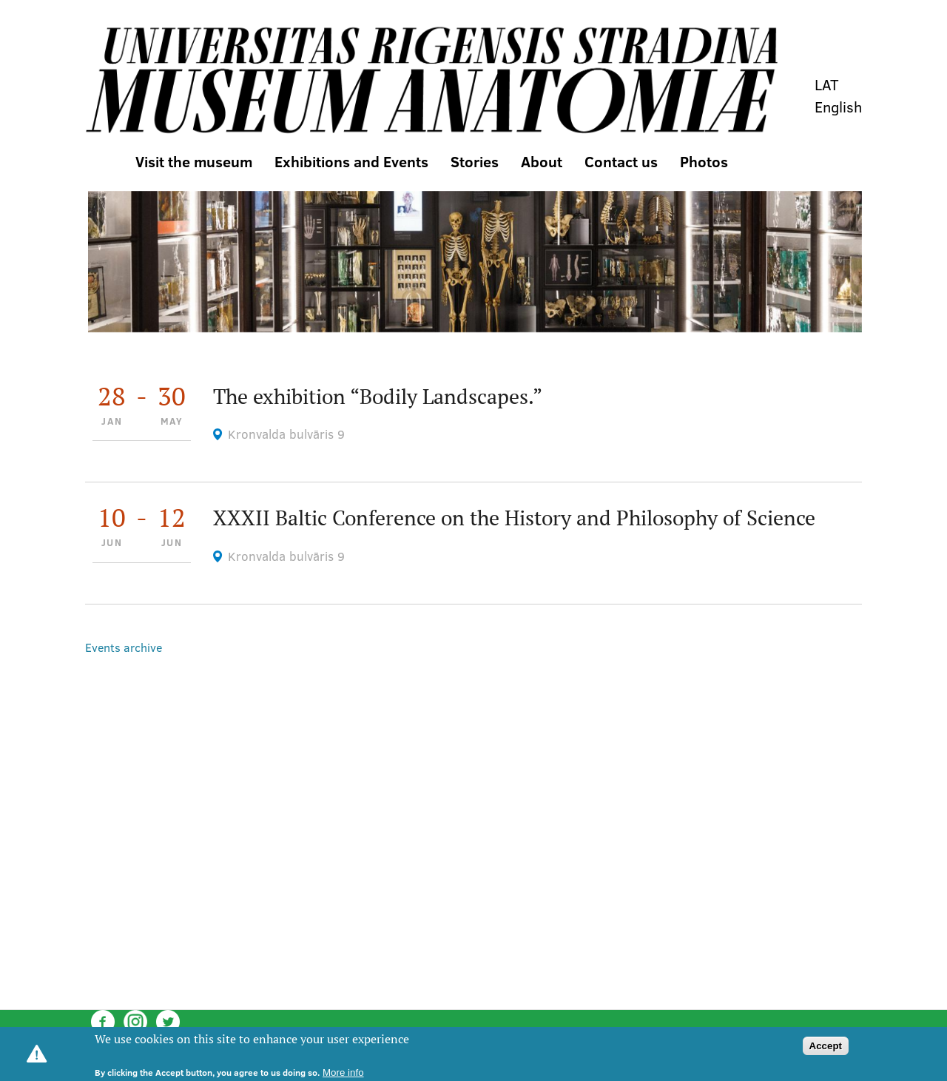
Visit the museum (193, 161)
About (541, 161)
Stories (475, 161)
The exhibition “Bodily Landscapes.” (377, 396)
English (838, 106)
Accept (825, 1045)
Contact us (621, 161)
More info (343, 1072)
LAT (827, 84)
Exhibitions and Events (351, 161)
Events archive (123, 647)
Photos (704, 161)
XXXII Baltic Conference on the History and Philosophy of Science (514, 517)
